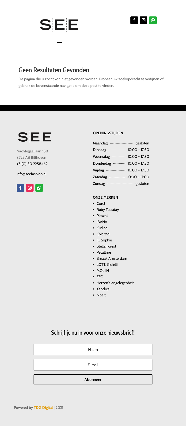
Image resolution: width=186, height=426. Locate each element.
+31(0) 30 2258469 (32, 164)
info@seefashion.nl (31, 174)
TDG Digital (43, 407)
